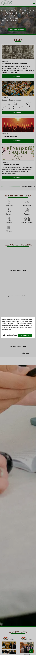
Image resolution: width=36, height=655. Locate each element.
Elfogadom (25, 335)
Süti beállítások (10, 335)
